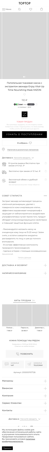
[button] (24, 76)
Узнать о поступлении (24, 134)
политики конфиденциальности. (18, 440)
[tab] (24, 301)
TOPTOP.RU (24, 3)
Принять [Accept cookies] (7, 448)
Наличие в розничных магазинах (23, 149)
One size (25, 114)
